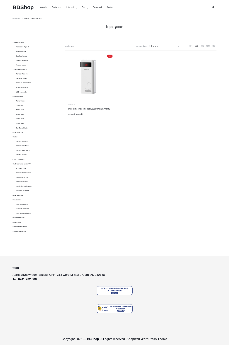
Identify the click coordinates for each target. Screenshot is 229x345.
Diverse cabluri (21, 155)
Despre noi (97, 7)
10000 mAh (20, 110)
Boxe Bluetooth (18, 132)
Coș (85, 7)
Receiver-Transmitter (23, 83)
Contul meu (56, 7)
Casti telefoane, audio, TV (22, 164)
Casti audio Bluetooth (23, 173)
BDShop (23, 7)
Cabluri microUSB (22, 146)
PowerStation (20, 101)
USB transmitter (21, 92)
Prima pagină (16, 18)
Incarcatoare (17, 200)
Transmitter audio (22, 87)
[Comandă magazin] (165, 46)
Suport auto (17, 222)
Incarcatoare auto (22, 204)
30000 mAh (20, 123)
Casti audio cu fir (22, 177)
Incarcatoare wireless (23, 213)
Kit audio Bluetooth (22, 191)
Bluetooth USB (21, 51)
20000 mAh (71, 104)
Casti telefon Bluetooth (24, 186)
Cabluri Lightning (22, 141)
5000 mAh (19, 105)
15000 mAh (20, 114)
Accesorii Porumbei (19, 231)
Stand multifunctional (20, 227)
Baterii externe (18, 96)
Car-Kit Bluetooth (19, 159)
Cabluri (15, 137)
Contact (110, 7)
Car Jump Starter (22, 128)
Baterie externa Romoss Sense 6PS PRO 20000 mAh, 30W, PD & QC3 (89, 109)
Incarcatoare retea (22, 209)
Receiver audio (21, 78)
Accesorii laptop (18, 42)
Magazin (43, 7)
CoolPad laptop (21, 56)
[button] (213, 7)
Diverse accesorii (22, 60)
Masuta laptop (21, 65)
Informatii (71, 7)
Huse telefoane (18, 195)
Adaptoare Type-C (22, 47)
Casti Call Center (22, 182)
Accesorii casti (21, 168)
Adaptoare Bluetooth (20, 69)
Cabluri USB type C (23, 150)
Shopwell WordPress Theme (146, 339)
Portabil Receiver (22, 74)
